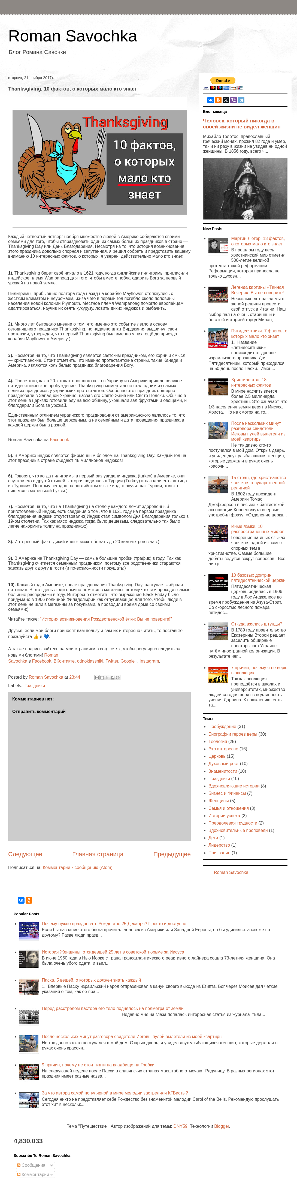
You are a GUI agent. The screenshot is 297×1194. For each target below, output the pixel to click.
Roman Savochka (72, 36)
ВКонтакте (64, 661)
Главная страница (97, 854)
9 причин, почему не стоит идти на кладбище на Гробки (98, 1065)
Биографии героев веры (232, 734)
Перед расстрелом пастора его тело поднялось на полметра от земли (112, 1008)
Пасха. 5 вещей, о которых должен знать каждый (91, 980)
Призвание (219, 852)
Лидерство (219, 845)
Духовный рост (223, 763)
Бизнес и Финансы (227, 793)
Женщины (218, 800)
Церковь (217, 756)
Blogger (221, 1126)
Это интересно (223, 749)
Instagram (149, 661)
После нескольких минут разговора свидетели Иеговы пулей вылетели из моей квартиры (132, 1036)
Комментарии (33, 1174)
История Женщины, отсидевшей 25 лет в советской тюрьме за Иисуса (113, 952)
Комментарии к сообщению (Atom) (78, 867)
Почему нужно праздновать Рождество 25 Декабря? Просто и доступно (114, 923)
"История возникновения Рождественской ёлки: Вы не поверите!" (105, 619)
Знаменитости (222, 771)
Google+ (129, 661)
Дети (213, 837)
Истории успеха (224, 815)
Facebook (59, 439)
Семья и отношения (228, 808)
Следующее (25, 854)
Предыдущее (172, 854)
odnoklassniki (90, 661)
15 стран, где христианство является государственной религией (258, 482)
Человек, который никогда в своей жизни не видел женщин (242, 124)
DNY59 (180, 1126)
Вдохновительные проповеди (238, 830)
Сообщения (31, 1165)
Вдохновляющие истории (234, 786)
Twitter (111, 661)
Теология (217, 741)
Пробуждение (222, 726)
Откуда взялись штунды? (256, 624)
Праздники (34, 685)
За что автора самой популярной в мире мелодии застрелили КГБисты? (115, 1093)
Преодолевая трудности (232, 823)
